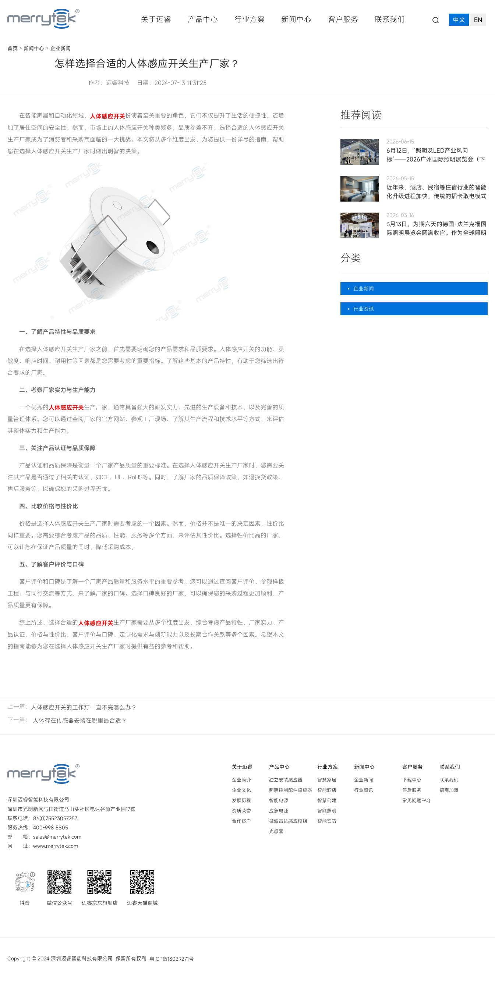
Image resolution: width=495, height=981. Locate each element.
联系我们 (390, 19)
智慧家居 (326, 781)
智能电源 (278, 801)
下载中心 (411, 781)
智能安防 (326, 822)
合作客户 (241, 822)
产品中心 (203, 19)
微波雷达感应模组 (288, 822)
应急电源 (278, 811)
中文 (459, 20)
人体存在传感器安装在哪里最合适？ (79, 722)
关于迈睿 (156, 19)
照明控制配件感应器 (290, 791)
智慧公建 (326, 801)
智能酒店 (326, 791)
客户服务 (343, 19)
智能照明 (326, 811)
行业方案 (249, 19)
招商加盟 (449, 791)
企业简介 (241, 781)
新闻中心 (296, 19)
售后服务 (411, 791)
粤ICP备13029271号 (171, 959)
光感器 (276, 832)
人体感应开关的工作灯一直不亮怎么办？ (84, 708)
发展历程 (241, 801)
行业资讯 (363, 308)
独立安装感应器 (286, 781)
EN (478, 20)
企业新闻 (60, 48)
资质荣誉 (241, 811)
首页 (12, 48)
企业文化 (241, 791)
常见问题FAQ (416, 801)
